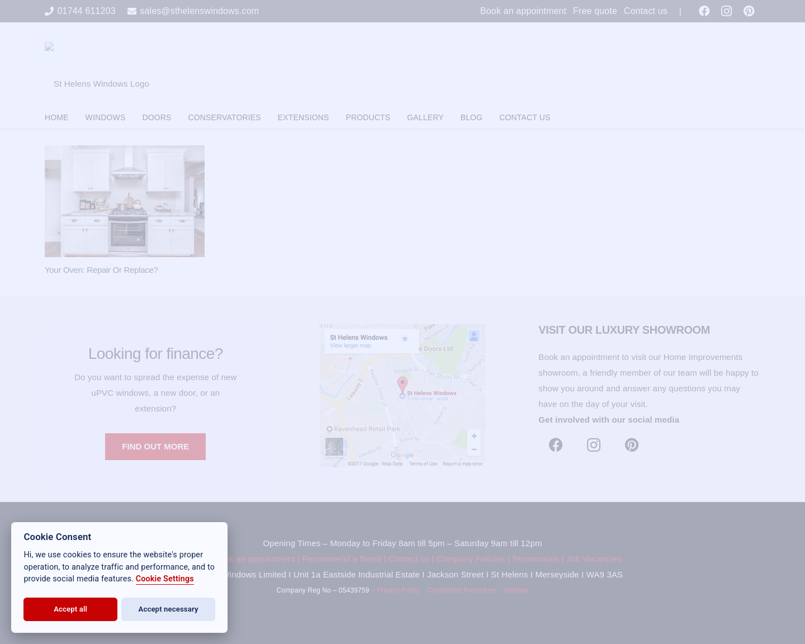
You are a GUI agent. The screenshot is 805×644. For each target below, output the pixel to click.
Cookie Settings (165, 579)
